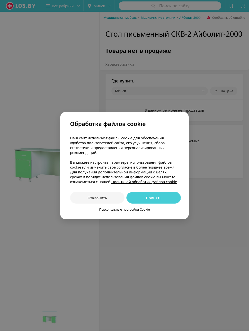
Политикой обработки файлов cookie (144, 181)
